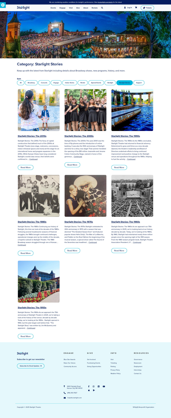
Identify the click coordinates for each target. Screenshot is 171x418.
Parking (113, 366)
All (20, 83)
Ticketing (114, 363)
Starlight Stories (124, 83)
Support (139, 83)
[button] (3, 5)
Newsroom (137, 363)
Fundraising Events (93, 363)
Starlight (110, 83)
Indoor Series (69, 83)
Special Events (96, 83)
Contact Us (137, 373)
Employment (138, 366)
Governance (138, 359)
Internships (137, 370)
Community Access (70, 366)
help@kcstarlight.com (73, 398)
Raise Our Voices (69, 363)
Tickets (147, 7)
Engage (56, 83)
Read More (26, 167)
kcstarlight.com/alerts (105, 2)
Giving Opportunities (94, 366)
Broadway (31, 83)
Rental (83, 83)
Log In (128, 7)
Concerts (44, 83)
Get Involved (91, 359)
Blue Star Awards (69, 359)
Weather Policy (116, 373)
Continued (33, 159)
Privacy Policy (115, 370)
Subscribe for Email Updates (31, 366)
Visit (112, 359)
